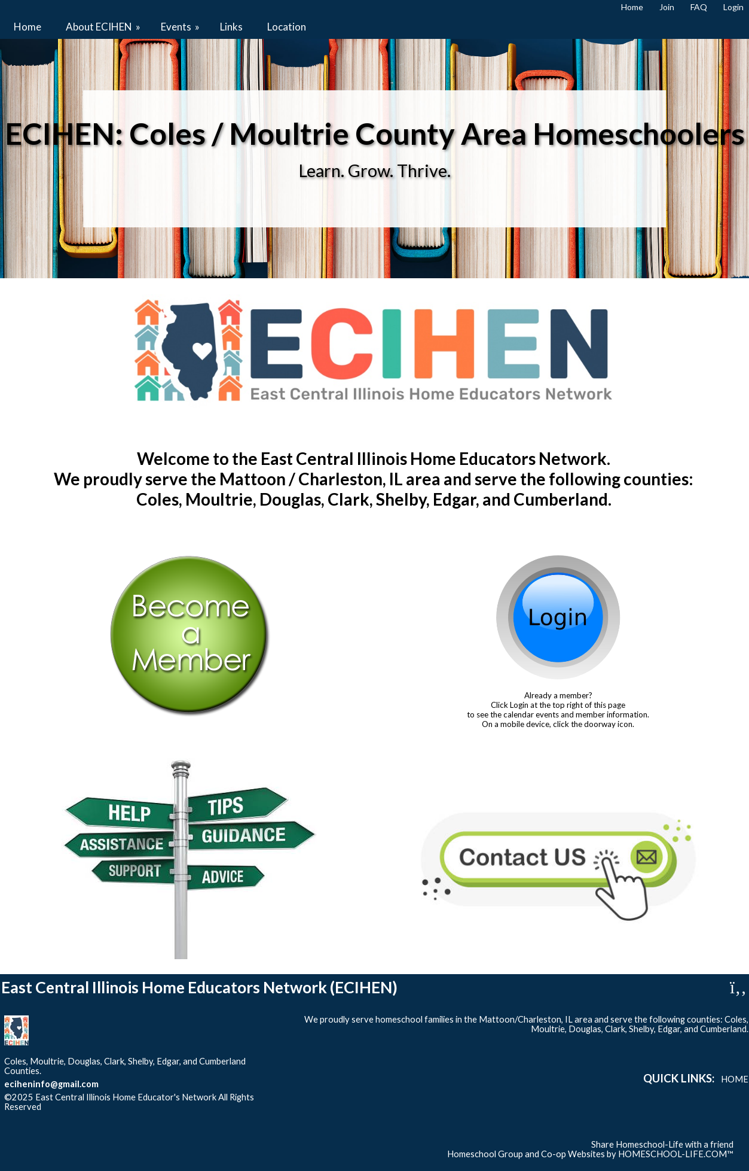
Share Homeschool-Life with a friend (662, 1144)
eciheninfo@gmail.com (51, 1084)
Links (231, 26)
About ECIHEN (104, 26)
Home (27, 26)
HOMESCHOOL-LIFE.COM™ (675, 1154)
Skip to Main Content (93, 1107)
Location (286, 26)
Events (181, 26)
